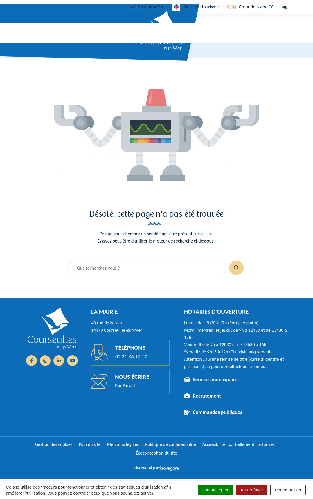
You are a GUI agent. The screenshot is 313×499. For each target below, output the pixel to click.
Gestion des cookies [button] (53, 444)
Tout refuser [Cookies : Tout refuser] (251, 489)
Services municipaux (215, 379)
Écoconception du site (156, 453)
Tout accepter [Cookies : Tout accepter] (215, 489)
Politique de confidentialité (170, 444)
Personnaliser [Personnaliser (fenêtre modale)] (288, 489)
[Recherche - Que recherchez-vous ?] (147, 268)
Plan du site (89, 444)
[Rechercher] (236, 268)
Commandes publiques (217, 412)
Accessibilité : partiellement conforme (238, 444)
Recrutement (207, 396)
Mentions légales (123, 444)
